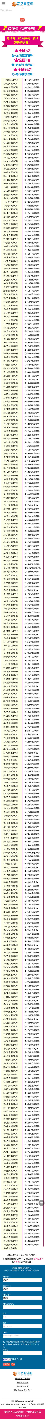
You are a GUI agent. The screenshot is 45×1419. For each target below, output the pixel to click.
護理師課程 (38, 1259)
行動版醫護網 (22, 1394)
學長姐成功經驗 (33, 1412)
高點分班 (27, 1390)
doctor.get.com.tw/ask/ (25, 1401)
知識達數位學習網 (22, 1379)
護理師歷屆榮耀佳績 (14, 1412)
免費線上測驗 (22, 1416)
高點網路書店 (22, 1386)
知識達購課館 (22, 1383)
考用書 (16, 1262)
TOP (41, 1203)
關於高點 (18, 1390)
